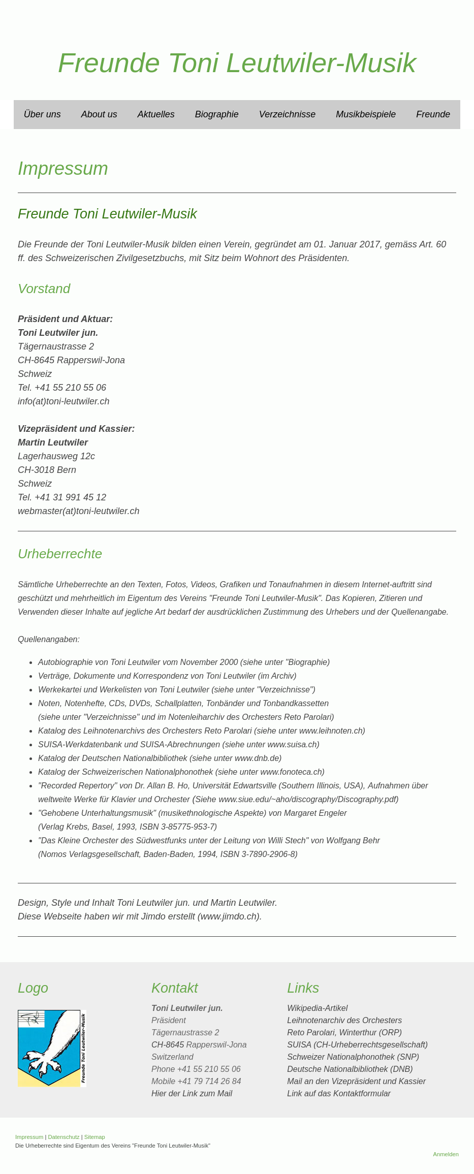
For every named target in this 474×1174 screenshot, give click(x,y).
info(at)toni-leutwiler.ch (63, 401)
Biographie (217, 114)
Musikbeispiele (366, 114)
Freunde (433, 114)
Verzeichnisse (287, 114)
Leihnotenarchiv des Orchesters (344, 1020)
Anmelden (446, 1154)
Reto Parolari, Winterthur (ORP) (344, 1032)
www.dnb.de (257, 758)
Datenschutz (63, 1137)
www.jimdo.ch (229, 916)
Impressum (29, 1137)
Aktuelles (156, 114)
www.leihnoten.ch (331, 730)
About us (99, 114)
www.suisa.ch (292, 744)
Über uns (42, 114)
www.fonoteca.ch (291, 772)
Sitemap (94, 1137)
